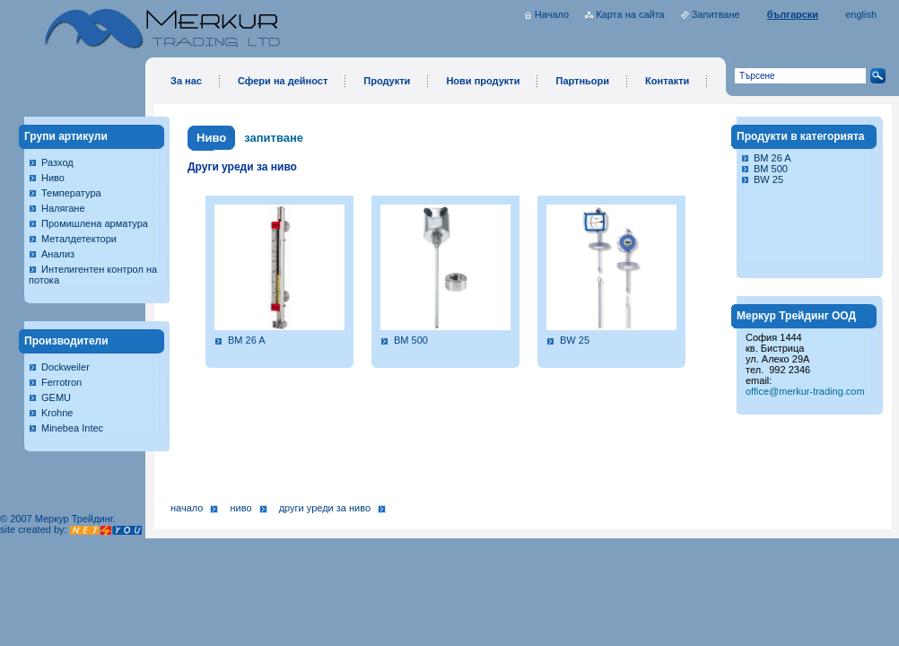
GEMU (56, 397)
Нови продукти (482, 80)
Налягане (63, 208)
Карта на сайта (630, 14)
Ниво (53, 177)
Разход (57, 162)
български (792, 14)
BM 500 (411, 340)
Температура (71, 193)
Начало (552, 14)
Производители (66, 341)
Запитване (716, 14)
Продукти (386, 80)
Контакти (667, 80)
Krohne (57, 412)
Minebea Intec (72, 428)
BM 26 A (247, 340)
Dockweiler (65, 367)
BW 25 (574, 340)
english (861, 14)
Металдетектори (79, 238)
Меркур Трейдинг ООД (796, 316)
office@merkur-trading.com (805, 391)
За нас (186, 80)
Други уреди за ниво (325, 507)
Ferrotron (61, 382)
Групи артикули (66, 136)
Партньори (582, 80)
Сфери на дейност (282, 80)
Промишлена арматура (94, 223)
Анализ (57, 254)
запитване (273, 137)
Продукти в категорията (801, 136)
